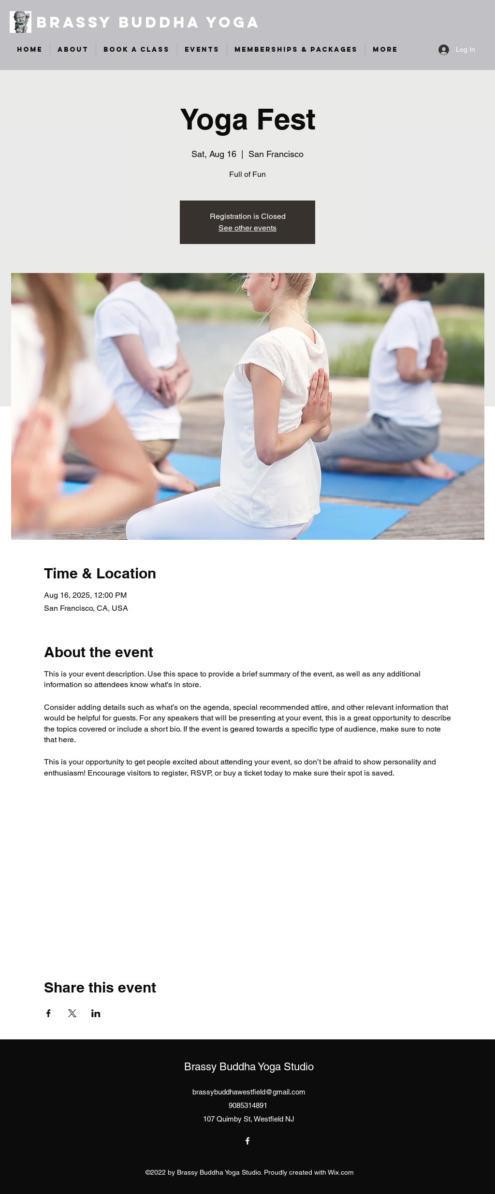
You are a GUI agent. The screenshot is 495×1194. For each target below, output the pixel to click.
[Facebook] (247, 1141)
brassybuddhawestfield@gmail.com (249, 1092)
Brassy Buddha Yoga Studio (249, 1067)
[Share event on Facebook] (48, 1013)
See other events (247, 227)
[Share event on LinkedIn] (96, 1013)
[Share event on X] (72, 1013)
